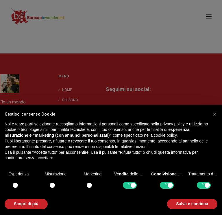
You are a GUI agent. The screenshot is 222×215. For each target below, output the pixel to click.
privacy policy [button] (172, 124)
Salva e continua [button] (192, 203)
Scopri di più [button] (26, 203)
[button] (214, 114)
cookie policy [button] (165, 135)
